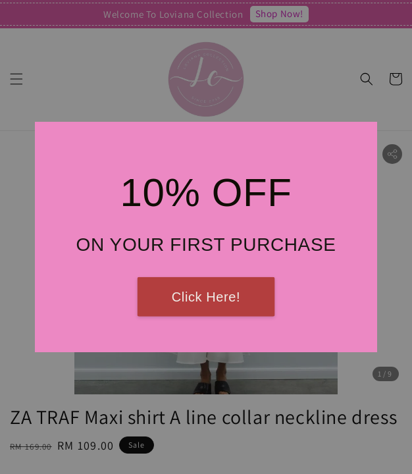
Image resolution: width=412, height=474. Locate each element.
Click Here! (206, 297)
